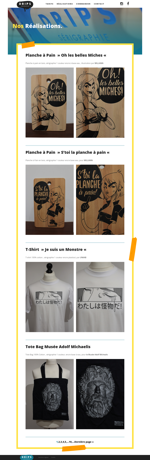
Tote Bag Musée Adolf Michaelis (58, 346)
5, (66, 441)
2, (59, 441)
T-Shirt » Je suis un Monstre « (56, 249)
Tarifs (49, 4)
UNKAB (83, 257)
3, (62, 441)
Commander (83, 4)
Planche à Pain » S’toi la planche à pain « (68, 152)
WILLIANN (99, 63)
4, (64, 441)
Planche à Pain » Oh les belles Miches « (66, 55)
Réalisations (65, 4)
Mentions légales (43, 457)
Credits (53, 457)
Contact (99, 4)
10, (70, 441)
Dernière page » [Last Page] (84, 441)
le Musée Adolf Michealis (97, 354)
